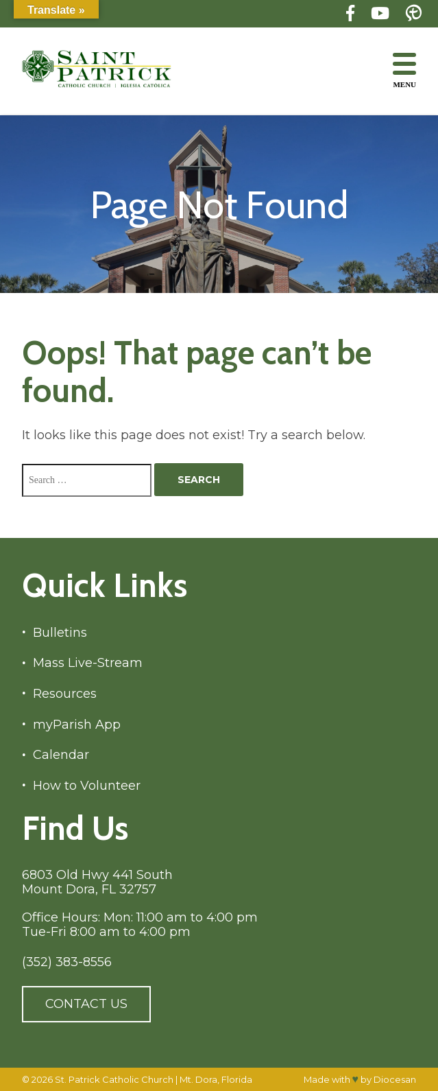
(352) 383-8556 (67, 962)
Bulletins (60, 633)
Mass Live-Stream (88, 663)
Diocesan (395, 1079)
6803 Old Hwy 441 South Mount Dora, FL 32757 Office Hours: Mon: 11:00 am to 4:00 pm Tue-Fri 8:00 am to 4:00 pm (140, 903)
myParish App (77, 725)
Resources (65, 694)
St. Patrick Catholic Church (114, 1079)
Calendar (61, 755)
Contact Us (86, 1003)
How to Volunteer (87, 786)
